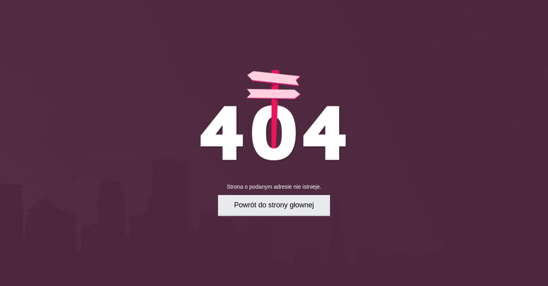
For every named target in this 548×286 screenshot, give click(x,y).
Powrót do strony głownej (274, 205)
